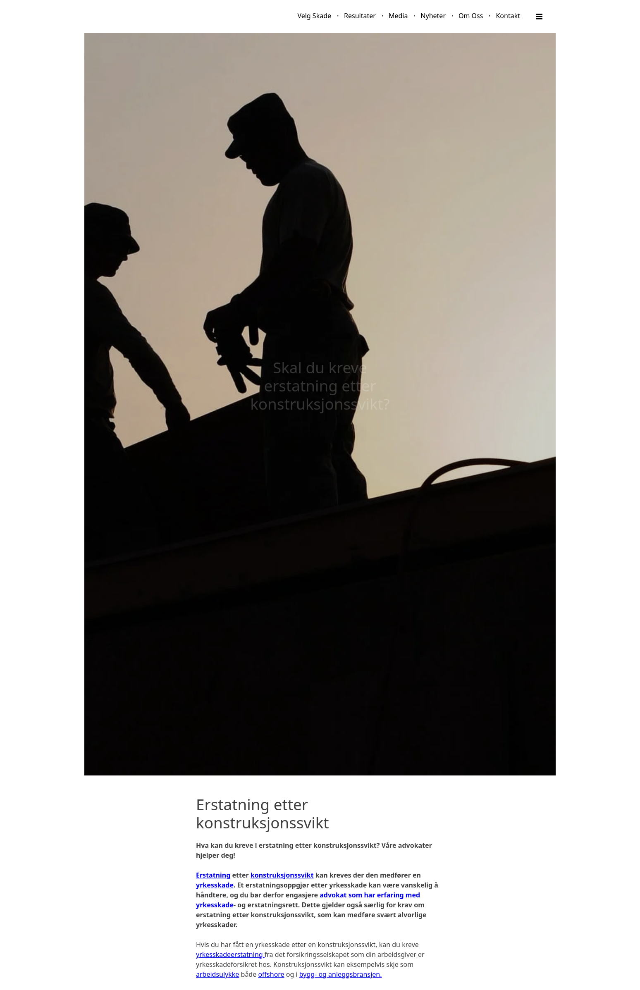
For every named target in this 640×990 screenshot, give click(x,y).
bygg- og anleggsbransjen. (340, 974)
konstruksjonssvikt (282, 875)
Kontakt (508, 15)
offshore (271, 974)
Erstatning (213, 875)
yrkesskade (215, 885)
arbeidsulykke (217, 974)
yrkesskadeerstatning (230, 954)
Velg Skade (314, 15)
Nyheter (433, 15)
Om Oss (471, 15)
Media (398, 15)
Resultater (360, 15)
